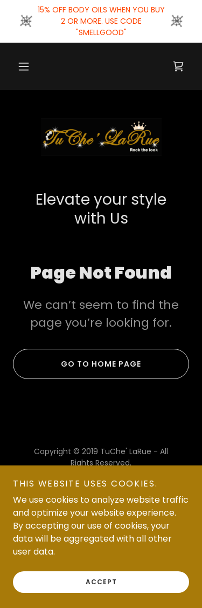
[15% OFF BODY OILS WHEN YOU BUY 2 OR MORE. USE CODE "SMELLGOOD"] (101, 21)
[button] (23, 66)
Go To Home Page (77, 364)
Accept (101, 597)
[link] (178, 66)
